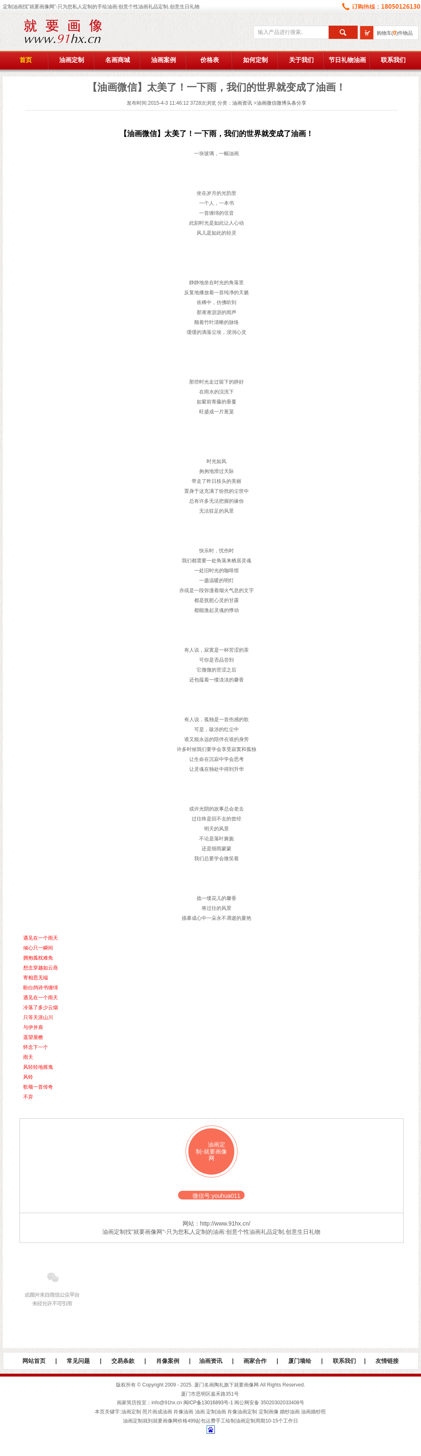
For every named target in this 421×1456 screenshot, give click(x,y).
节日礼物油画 (347, 60)
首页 (25, 60)
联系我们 (393, 60)
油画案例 (163, 60)
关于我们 (301, 60)
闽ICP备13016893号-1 (208, 1403)
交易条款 (123, 1361)
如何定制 (255, 60)
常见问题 (78, 1361)
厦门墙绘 (299, 1361)
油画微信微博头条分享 (281, 103)
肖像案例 (167, 1361)
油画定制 (71, 60)
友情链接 (387, 1361)
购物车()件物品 (395, 33)
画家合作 (255, 1361)
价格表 (209, 60)
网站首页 (34, 1361)
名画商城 (117, 60)
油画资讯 (242, 103)
